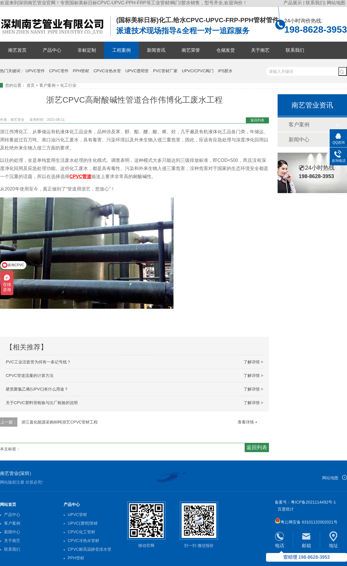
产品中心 (52, 50)
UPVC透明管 (137, 71)
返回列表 (257, 120)
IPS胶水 (225, 71)
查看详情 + (247, 422)
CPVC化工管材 (81, 532)
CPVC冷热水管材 (83, 540)
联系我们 (315, 2)
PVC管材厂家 (165, 71)
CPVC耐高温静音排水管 (89, 549)
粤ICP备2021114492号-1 (313, 502)
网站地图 (336, 2)
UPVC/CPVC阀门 (198, 71)
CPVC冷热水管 (107, 71)
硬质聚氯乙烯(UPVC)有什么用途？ (37, 389)
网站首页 (8, 504)
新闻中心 (299, 140)
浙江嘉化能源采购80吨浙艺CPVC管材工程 (59, 422)
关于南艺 (260, 50)
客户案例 (47, 85)
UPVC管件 (35, 71)
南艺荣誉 (191, 50)
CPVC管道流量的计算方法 (29, 375)
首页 (31, 85)
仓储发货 (225, 50)
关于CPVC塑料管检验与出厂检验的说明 (42, 402)
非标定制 (86, 50)
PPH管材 (81, 71)
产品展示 (293, 2)
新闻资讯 (156, 50)
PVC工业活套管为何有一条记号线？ (38, 362)
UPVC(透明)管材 (83, 523)
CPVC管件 (59, 71)
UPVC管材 (77, 514)
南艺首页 (17, 50)
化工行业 (68, 85)
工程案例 (121, 50)
